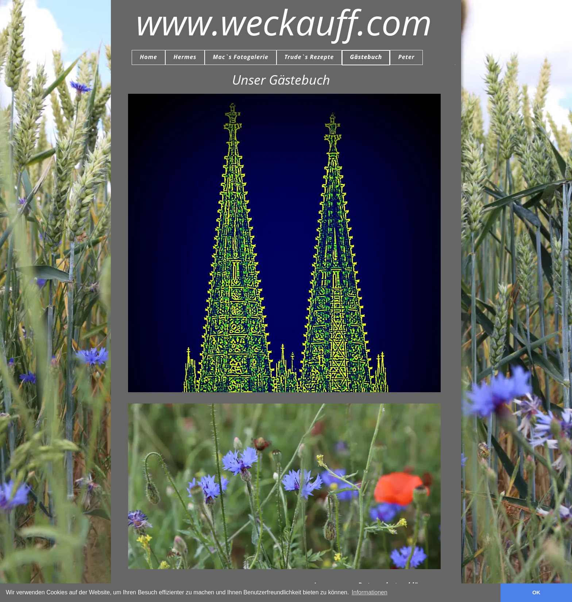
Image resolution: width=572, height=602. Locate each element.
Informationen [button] (369, 592)
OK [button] (536, 592)
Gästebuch (287, 257)
